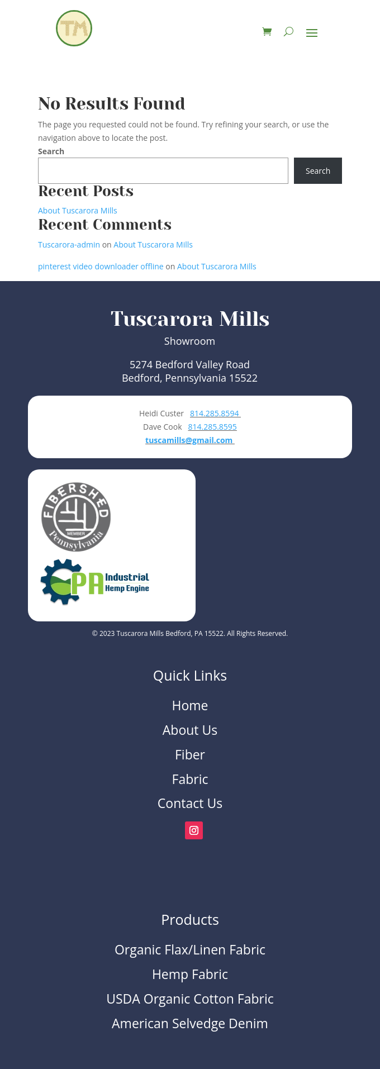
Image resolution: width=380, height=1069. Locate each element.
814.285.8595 (212, 426)
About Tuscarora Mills (77, 210)
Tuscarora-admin (69, 244)
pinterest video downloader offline (101, 266)
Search (51, 151)
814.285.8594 (215, 413)
